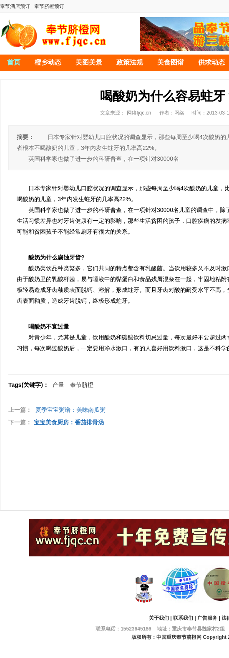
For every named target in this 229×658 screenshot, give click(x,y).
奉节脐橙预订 (49, 6)
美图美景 (88, 62)
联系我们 (183, 618)
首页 (13, 62)
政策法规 (129, 62)
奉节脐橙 (81, 384)
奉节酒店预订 (15, 6)
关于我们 (159, 618)
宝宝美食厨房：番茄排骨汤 (69, 422)
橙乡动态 (48, 62)
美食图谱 (170, 62)
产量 (58, 384)
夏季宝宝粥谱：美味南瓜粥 (70, 409)
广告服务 (207, 618)
